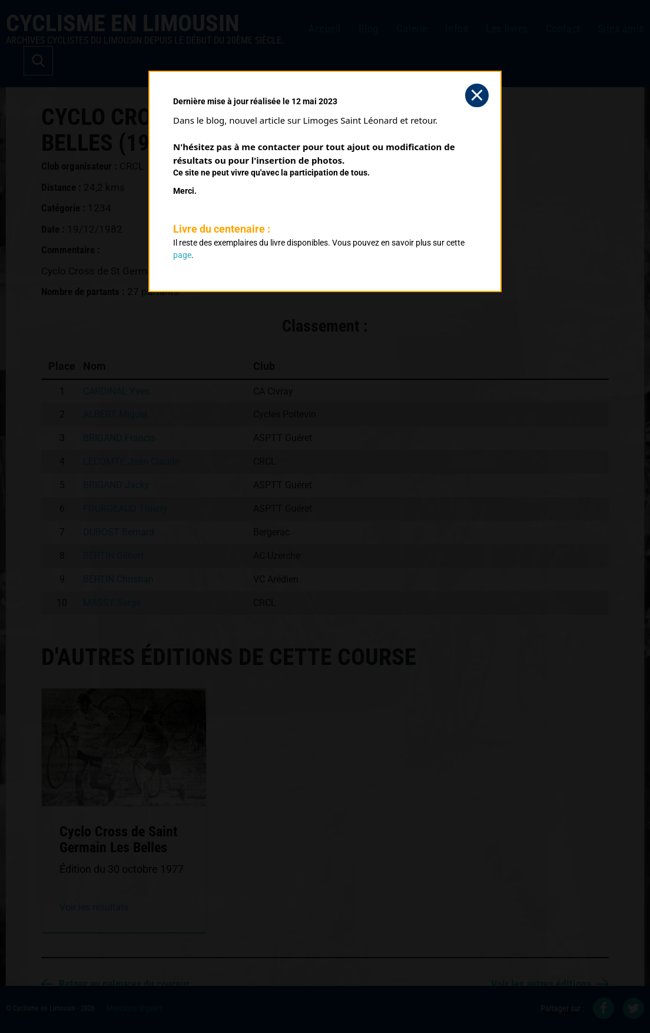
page (182, 255)
